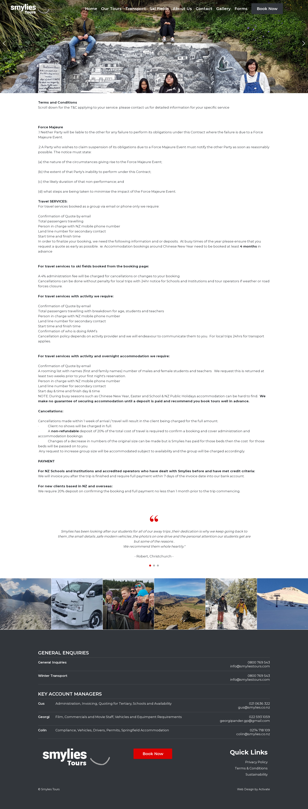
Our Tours (111, 8)
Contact (204, 8)
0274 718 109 (260, 730)
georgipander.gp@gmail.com (245, 721)
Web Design (245, 789)
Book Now (267, 8)
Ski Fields (159, 8)
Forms (241, 8)
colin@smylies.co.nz (253, 734)
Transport (135, 8)
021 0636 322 (259, 703)
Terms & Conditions (251, 768)
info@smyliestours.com (250, 666)
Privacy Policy (256, 762)
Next (303, 43)
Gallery (223, 8)
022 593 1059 (259, 717)
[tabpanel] (154, 537)
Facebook (291, 8)
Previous (5, 43)
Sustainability (257, 774)
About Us (182, 8)
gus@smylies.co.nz (254, 707)
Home (91, 8)
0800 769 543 (259, 662)
